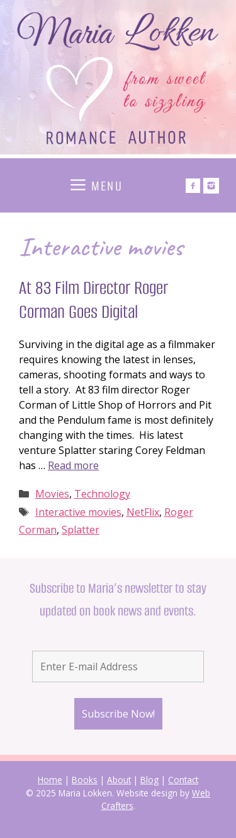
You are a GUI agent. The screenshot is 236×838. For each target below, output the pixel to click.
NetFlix (142, 512)
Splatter (80, 530)
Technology (102, 494)
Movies (52, 494)
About (119, 780)
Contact (183, 780)
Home (50, 780)
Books (85, 780)
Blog (149, 780)
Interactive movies (78, 512)
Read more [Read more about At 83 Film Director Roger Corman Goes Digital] (73, 465)
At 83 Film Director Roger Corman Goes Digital (93, 300)
